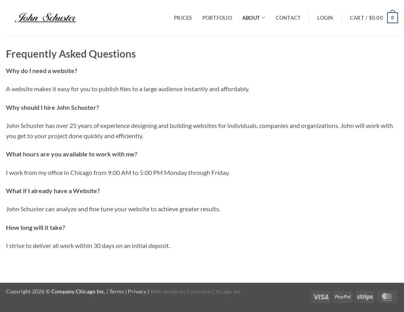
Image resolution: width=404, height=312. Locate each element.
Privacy (137, 291)
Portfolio (217, 18)
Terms (116, 291)
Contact (288, 18)
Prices (183, 18)
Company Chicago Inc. (214, 291)
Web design (164, 291)
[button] (325, 18)
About (254, 17)
